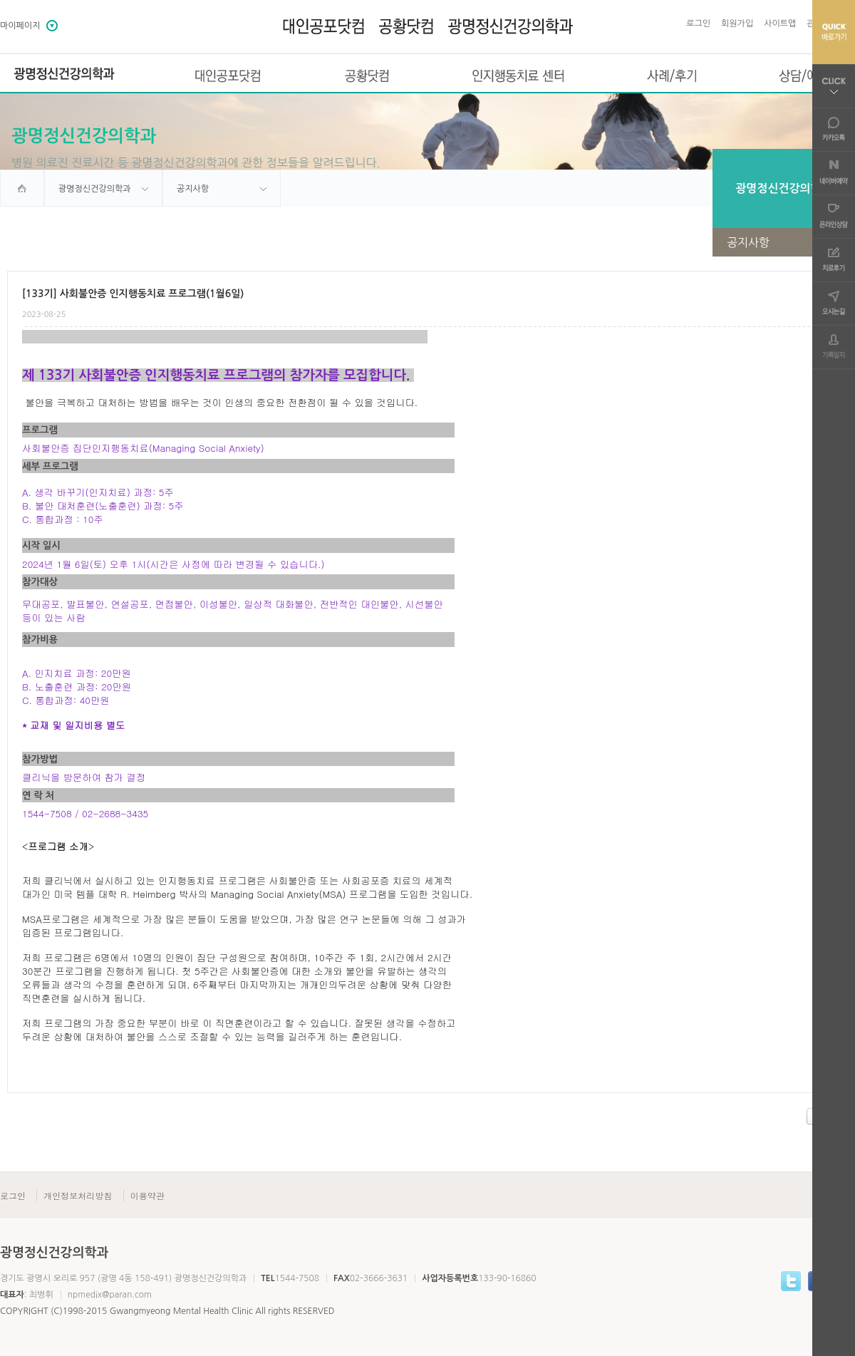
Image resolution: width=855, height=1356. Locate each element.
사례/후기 (671, 75)
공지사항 (791, 242)
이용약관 (147, 1195)
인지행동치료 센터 (518, 75)
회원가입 (737, 23)
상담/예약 (804, 75)
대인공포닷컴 (227, 75)
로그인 (698, 23)
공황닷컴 (367, 75)
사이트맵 (780, 23)
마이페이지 (20, 25)
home (22, 188)
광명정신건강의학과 (64, 73)
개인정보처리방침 (77, 1195)
